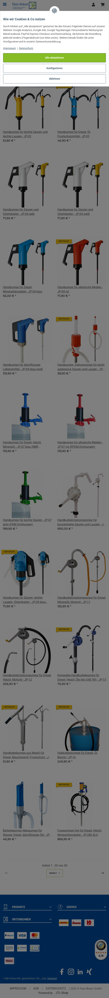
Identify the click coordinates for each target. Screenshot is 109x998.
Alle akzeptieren (54, 57)
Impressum (9, 48)
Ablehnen (54, 78)
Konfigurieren (54, 68)
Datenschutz (26, 48)
